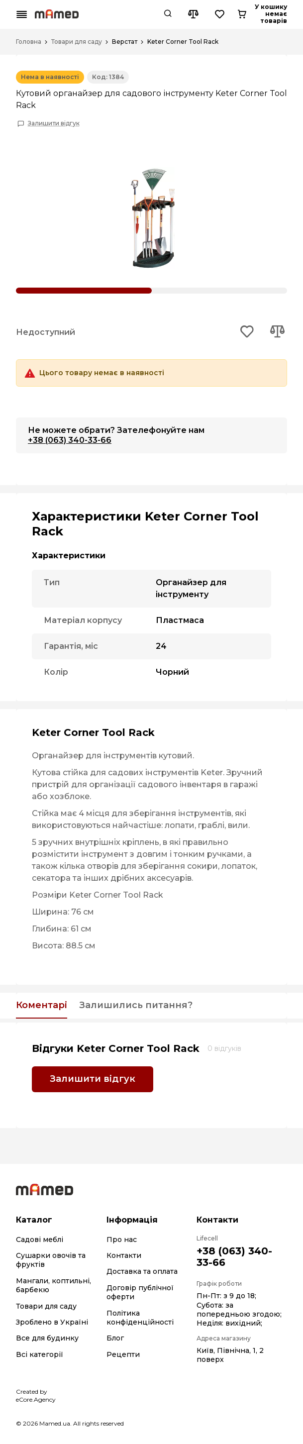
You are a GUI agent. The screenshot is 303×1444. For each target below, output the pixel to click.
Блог (115, 1338)
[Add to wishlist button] (247, 332)
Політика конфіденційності (140, 1318)
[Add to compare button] (277, 332)
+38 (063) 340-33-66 (69, 440)
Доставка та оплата (142, 1271)
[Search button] (199, 14)
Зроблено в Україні (52, 1322)
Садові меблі (39, 1239)
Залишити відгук (54, 123)
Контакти (123, 1255)
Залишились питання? (136, 1006)
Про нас (121, 1239)
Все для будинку (47, 1338)
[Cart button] (278, 14)
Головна (28, 41)
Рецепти (123, 1354)
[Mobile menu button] (22, 14)
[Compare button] (224, 14)
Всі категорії (39, 1354)
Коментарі (41, 1006)
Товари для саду (76, 41)
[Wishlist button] (251, 14)
